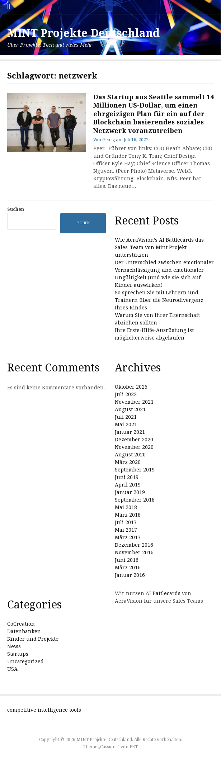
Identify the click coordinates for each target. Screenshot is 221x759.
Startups (17, 654)
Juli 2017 (126, 522)
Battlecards (166, 593)
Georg (108, 139)
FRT (134, 746)
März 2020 (128, 462)
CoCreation (21, 624)
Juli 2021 (126, 417)
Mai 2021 (126, 424)
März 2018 (128, 515)
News (14, 646)
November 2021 (134, 402)
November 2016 (134, 552)
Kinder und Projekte (32, 639)
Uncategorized (25, 661)
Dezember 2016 (134, 545)
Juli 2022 (126, 394)
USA (12, 669)
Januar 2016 (130, 575)
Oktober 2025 (131, 387)
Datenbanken (24, 631)
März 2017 (128, 537)
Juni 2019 (126, 477)
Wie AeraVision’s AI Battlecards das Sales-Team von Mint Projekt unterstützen (159, 247)
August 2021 (130, 409)
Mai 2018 (126, 507)
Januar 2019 (130, 492)
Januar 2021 (130, 432)
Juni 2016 (126, 560)
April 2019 (128, 485)
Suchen (15, 209)
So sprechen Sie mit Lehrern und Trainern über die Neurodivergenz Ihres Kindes (159, 300)
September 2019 (135, 470)
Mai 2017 (126, 530)
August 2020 (130, 454)
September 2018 (135, 500)
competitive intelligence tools (44, 710)
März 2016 (128, 567)
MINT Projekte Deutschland (83, 33)
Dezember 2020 (134, 439)
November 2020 (134, 447)
